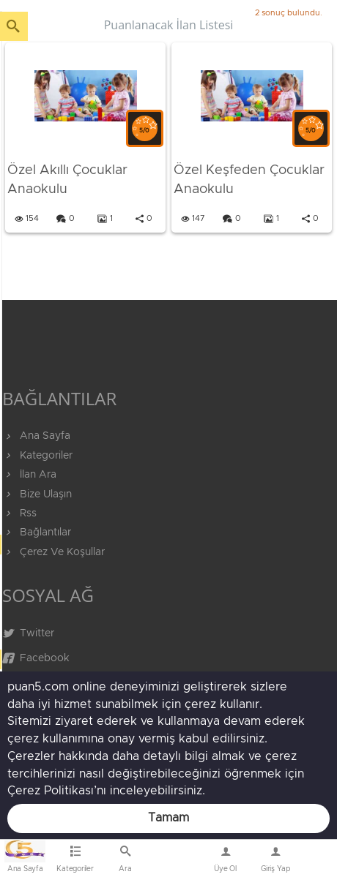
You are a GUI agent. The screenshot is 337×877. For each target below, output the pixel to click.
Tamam (168, 818)
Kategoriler (37, 456)
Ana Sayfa (36, 436)
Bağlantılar (36, 532)
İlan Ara (29, 475)
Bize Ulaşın (175, 861)
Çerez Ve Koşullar (53, 552)
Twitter (28, 633)
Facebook (36, 658)
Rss (19, 513)
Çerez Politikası (50, 791)
